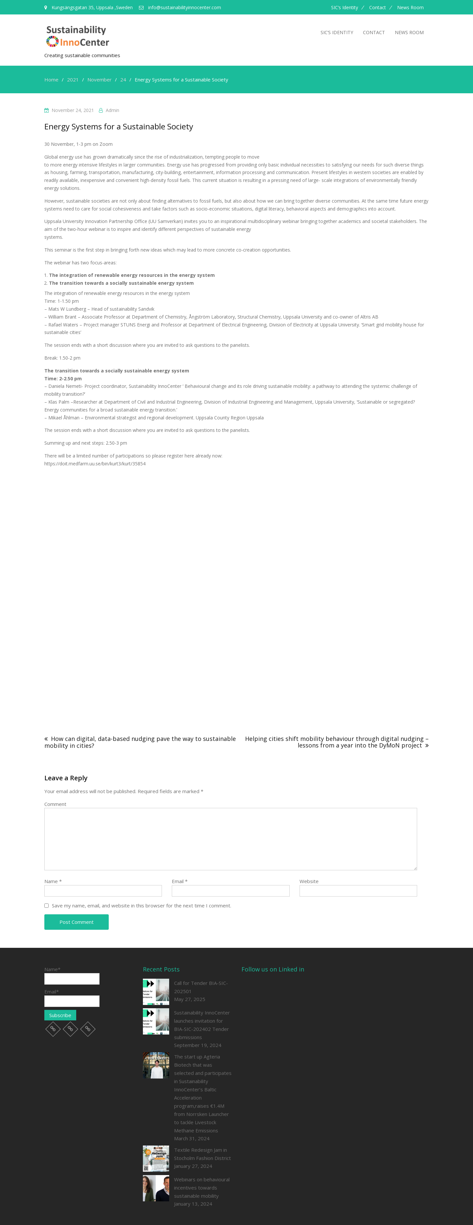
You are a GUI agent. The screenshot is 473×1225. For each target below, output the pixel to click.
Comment (55, 804)
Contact (377, 7)
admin (112, 110)
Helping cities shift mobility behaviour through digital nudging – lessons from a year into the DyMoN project (337, 742)
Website (309, 881)
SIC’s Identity (344, 7)
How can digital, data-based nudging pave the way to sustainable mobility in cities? (140, 742)
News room (410, 7)
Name (53, 881)
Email (180, 881)
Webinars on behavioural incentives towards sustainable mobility (202, 1187)
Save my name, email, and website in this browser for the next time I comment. (141, 905)
